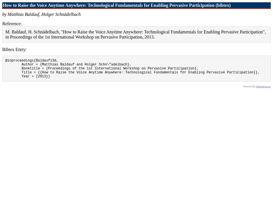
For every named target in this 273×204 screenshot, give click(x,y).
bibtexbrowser (263, 90)
